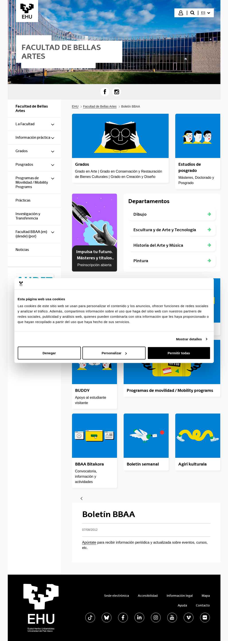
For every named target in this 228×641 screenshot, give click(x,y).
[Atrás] (81, 498)
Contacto (203, 605)
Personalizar (114, 353)
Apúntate (89, 542)
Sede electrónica (116, 595)
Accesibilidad (148, 595)
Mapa (206, 595)
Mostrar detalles (189, 339)
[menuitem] (205, 12)
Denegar (49, 353)
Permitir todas (179, 353)
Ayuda (182, 605)
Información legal (180, 595)
